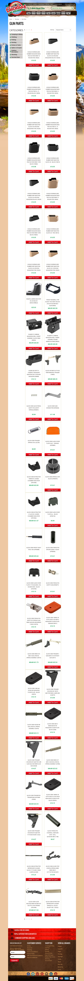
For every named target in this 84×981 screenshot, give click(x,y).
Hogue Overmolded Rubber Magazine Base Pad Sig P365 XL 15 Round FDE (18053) (52, 125)
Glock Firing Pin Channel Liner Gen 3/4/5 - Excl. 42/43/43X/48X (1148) (53, 833)
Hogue (60, 946)
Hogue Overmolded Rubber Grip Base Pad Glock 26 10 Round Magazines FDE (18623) (52, 267)
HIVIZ (59, 969)
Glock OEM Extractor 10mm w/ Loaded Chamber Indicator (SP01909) (34, 479)
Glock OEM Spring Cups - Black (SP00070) (52, 478)
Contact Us (35, 4)
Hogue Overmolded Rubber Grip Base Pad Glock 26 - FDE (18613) (52, 231)
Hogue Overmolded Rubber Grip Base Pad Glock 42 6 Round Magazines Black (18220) (33, 196)
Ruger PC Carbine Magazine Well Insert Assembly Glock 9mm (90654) (33, 337)
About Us (30, 4)
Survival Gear (68, 12)
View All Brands (41, 4)
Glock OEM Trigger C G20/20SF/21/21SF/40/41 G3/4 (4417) (52, 655)
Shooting (63, 13)
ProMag (60, 954)
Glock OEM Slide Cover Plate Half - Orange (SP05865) (52, 443)
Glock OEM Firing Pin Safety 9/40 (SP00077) (52, 584)
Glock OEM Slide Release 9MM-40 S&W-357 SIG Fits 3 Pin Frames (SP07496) (33, 904)
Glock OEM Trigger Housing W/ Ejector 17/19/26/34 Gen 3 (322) (33, 833)
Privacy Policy (31, 953)
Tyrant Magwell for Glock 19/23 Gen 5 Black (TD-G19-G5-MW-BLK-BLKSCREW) (52, 302)
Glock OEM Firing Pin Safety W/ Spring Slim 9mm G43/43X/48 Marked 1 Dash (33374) (33, 621)
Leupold (60, 949)
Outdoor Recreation (58, 12)
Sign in (51, 4)
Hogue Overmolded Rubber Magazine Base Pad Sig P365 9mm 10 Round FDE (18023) (34, 55)
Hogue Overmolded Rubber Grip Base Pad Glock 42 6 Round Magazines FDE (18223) (33, 267)
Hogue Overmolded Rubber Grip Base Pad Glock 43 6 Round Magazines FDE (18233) (33, 125)
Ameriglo (60, 956)
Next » (31, 30)
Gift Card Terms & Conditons (35, 955)
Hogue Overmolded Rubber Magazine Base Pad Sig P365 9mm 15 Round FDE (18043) (52, 196)
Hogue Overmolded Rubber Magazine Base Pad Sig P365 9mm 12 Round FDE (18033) (52, 90)
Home (26, 4)
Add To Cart (34, 65)
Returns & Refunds (32, 957)
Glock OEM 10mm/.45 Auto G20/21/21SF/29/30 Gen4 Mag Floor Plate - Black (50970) (52, 797)
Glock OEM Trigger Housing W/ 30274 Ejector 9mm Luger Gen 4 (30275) (52, 692)
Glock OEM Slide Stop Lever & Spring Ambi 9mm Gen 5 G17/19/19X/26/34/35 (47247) (52, 870)
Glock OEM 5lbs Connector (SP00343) (52, 407)
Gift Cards (47, 4)
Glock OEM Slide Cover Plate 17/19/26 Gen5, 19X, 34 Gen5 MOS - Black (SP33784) (33, 586)
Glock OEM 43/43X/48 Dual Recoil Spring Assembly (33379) (33, 726)
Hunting (43, 13)
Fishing (38, 13)
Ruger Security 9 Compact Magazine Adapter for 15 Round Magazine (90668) (34, 373)
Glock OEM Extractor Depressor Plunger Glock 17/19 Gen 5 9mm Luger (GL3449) (34, 869)
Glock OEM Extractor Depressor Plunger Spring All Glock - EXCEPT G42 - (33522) (52, 904)
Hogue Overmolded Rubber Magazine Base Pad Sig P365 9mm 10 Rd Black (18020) (34, 232)
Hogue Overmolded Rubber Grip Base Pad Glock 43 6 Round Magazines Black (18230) (52, 55)
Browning (60, 967)
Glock (59, 962)
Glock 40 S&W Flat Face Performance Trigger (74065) (53, 372)
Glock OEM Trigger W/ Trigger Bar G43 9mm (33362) (34, 797)
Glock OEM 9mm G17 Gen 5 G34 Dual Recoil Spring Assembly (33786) (52, 762)
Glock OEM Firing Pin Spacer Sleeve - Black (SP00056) (52, 549)
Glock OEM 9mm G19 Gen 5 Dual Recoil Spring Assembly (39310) (33, 655)
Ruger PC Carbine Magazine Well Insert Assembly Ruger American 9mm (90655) (52, 338)
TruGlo (59, 959)
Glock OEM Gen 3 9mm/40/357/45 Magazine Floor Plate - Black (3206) (52, 726)
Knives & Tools (48, 12)
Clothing (33, 13)
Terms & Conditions (32, 952)
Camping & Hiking (28, 12)
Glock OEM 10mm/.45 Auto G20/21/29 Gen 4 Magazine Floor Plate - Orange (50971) (52, 620)
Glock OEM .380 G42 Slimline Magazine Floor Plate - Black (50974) (34, 691)
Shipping (29, 950)
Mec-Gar (60, 964)
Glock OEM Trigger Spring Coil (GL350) (34, 441)
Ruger (59, 951)
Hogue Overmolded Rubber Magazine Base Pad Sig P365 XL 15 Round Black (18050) (34, 90)
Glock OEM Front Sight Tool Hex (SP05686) (33, 548)
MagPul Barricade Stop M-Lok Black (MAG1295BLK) (33, 301)
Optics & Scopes (53, 12)
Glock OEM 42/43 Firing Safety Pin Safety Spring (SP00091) (34, 408)
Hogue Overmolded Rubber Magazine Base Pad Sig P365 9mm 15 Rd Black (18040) (34, 161)
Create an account (58, 4)
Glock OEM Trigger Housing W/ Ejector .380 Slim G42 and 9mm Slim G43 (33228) (33, 763)
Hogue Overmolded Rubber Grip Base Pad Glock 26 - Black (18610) (53, 160)
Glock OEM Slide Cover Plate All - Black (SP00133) (52, 514)
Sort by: (52, 29)
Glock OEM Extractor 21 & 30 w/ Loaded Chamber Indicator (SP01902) (34, 515)
